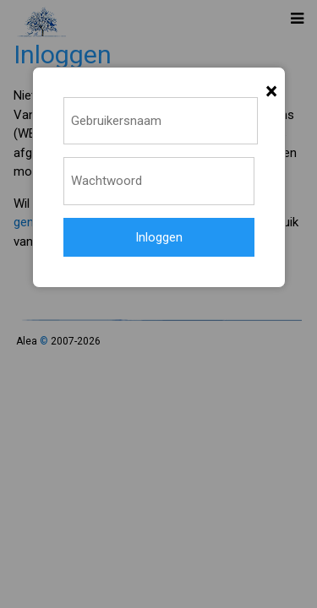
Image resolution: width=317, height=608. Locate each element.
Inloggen (159, 237)
